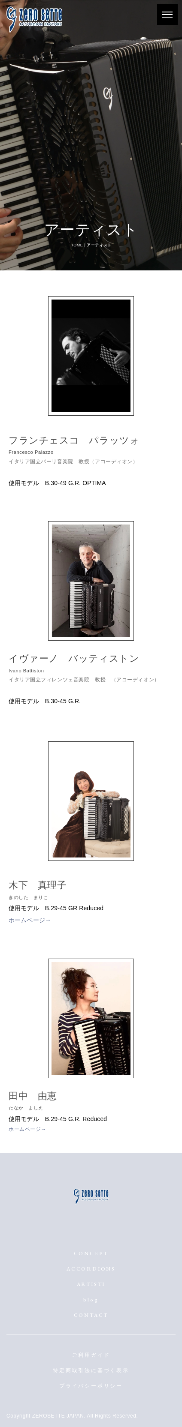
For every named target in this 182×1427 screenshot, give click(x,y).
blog (90, 1299)
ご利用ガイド (91, 1355)
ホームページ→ (30, 920)
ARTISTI (91, 1284)
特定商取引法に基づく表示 (91, 1370)
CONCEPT (91, 1253)
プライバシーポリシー (91, 1385)
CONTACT (91, 1315)
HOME (76, 245)
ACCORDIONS (91, 1268)
